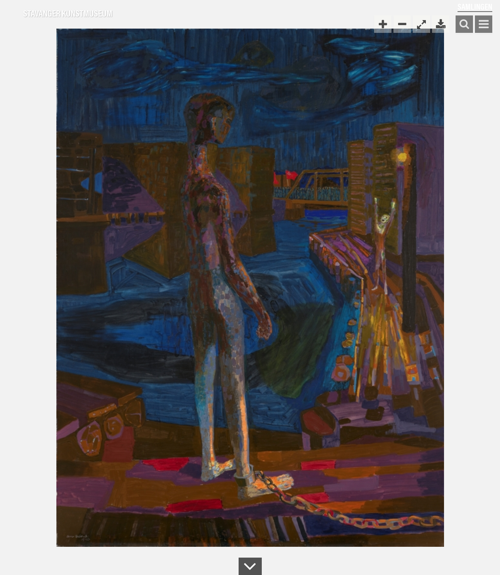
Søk (464, 24)
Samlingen (475, 6)
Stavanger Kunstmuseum (67, 13)
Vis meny (483, 24)
